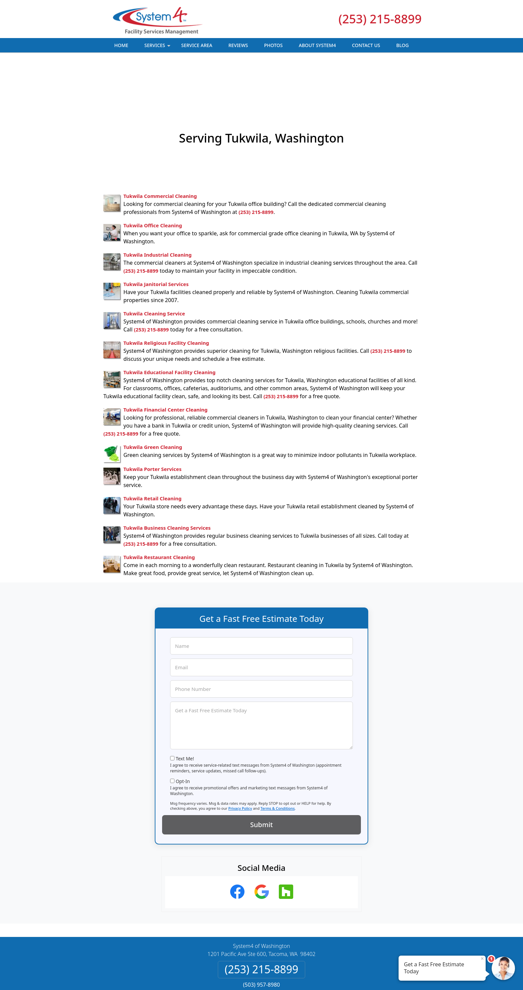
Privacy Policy (240, 757)
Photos (273, 45)
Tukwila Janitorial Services (155, 233)
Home (121, 45)
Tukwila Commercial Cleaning (160, 145)
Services (158, 47)
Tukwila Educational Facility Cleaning (169, 321)
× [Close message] (482, 958)
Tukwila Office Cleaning (152, 174)
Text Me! (185, 708)
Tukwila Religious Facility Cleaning (166, 292)
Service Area (196, 45)
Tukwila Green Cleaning (152, 396)
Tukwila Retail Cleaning (152, 447)
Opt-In (183, 730)
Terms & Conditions (277, 757)
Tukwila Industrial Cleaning (157, 204)
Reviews (238, 45)
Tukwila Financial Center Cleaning (165, 358)
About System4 (317, 45)
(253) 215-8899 (380, 19)
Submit (261, 773)
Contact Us (366, 45)
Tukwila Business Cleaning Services (167, 477)
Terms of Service (312, 976)
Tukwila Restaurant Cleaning (159, 506)
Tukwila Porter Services (152, 418)
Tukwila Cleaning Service (154, 262)
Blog (402, 45)
